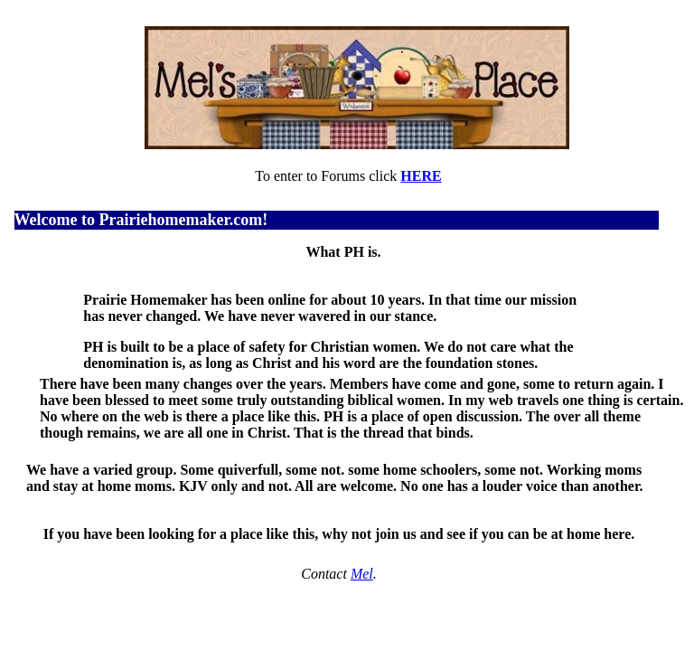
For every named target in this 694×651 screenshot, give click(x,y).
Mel (362, 573)
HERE (420, 176)
